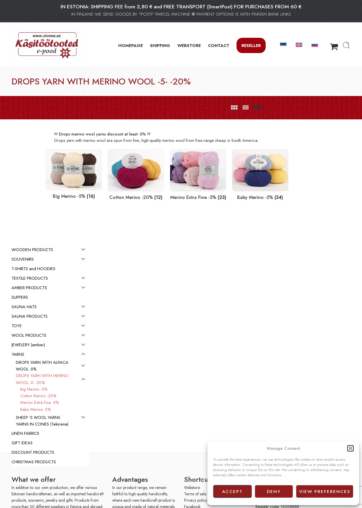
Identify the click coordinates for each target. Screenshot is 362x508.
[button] (350, 448)
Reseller (251, 45)
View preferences (324, 491)
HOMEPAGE (130, 45)
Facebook (192, 505)
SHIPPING (160, 45)
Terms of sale (195, 492)
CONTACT (218, 45)
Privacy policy (195, 499)
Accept (232, 491)
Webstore (192, 486)
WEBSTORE (189, 45)
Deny (274, 491)
